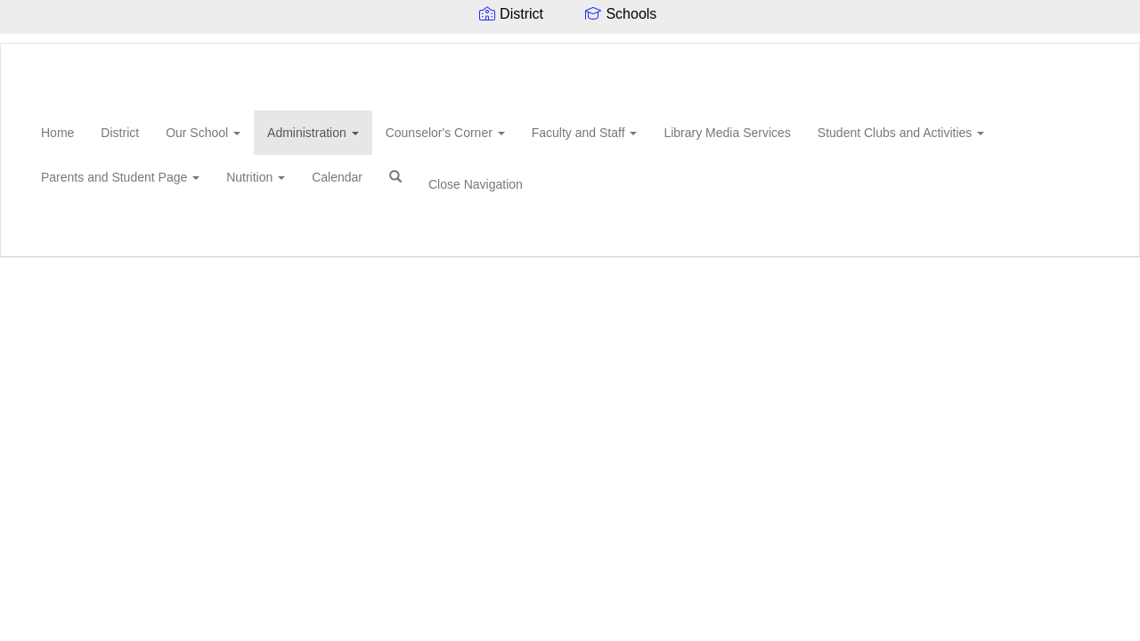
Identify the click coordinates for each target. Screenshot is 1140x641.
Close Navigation (475, 184)
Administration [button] (313, 133)
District (120, 133)
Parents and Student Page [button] (120, 177)
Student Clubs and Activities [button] (901, 133)
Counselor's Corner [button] (445, 133)
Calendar (337, 177)
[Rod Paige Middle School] (27, 43)
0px (1073, 235)
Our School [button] (203, 133)
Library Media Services (727, 133)
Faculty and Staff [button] (585, 133)
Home (57, 133)
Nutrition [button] (255, 177)
